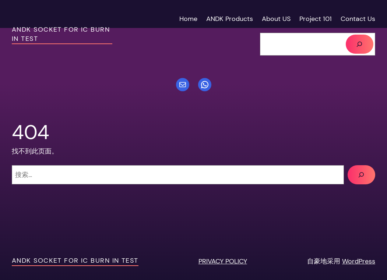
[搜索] (359, 44)
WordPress (358, 261)
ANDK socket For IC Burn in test (75, 260)
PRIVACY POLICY (222, 261)
